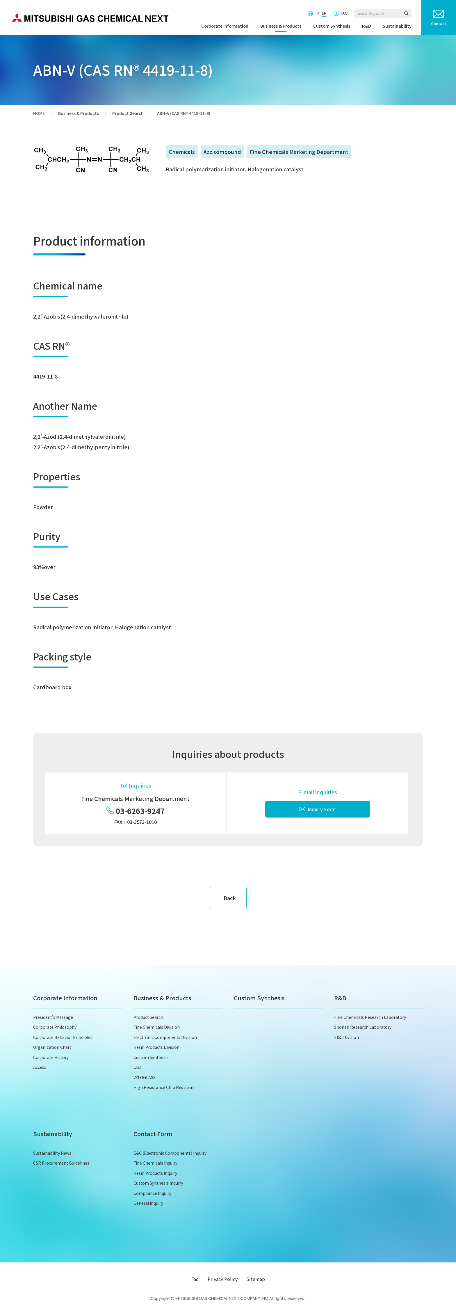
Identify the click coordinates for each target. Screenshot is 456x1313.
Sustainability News (52, 1153)
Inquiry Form (318, 809)
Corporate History (51, 1057)
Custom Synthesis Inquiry (158, 1183)
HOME (39, 113)
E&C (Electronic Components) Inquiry (169, 1153)
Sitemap (255, 1278)
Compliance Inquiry (152, 1193)
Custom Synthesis (331, 26)
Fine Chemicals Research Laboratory (370, 1017)
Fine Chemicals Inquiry (155, 1163)
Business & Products (280, 26)
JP (318, 13)
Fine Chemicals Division (156, 1027)
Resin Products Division (156, 1047)
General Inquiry (148, 1203)
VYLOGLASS (144, 1077)
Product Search (128, 113)
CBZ (137, 1067)
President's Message (53, 1017)
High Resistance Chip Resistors (164, 1087)
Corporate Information (224, 26)
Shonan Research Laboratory (362, 1027)
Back (230, 898)
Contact (438, 23)
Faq (195, 1278)
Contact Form (152, 1133)
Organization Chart (52, 1047)
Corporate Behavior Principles (62, 1037)
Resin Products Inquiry (155, 1173)
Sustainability (397, 26)
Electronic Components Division (165, 1037)
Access (39, 1067)
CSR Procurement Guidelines (61, 1163)
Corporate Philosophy (54, 1027)
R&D (366, 26)
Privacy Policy (223, 1278)
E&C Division (346, 1037)
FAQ (344, 13)
